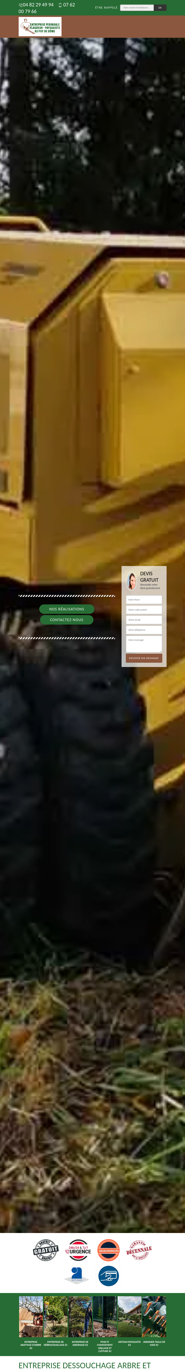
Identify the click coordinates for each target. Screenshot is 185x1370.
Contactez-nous (67, 619)
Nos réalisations (66, 609)
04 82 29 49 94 (36, 5)
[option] (92, 685)
